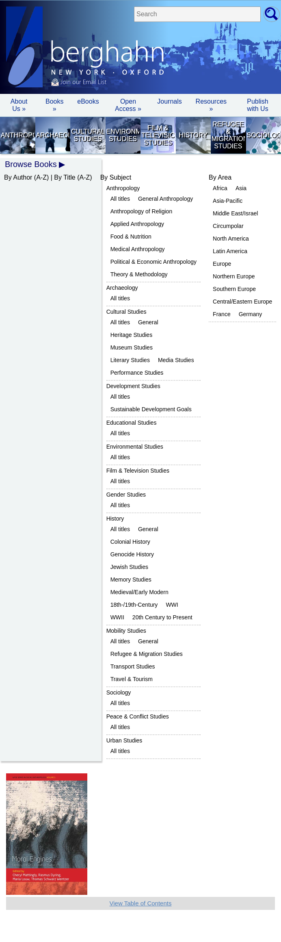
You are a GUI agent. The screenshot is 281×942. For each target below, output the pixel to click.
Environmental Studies (122, 135)
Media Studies (176, 360)
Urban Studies (124, 740)
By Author (18, 177)
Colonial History (130, 541)
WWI (172, 604)
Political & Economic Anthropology (153, 261)
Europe (222, 263)
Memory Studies (130, 579)
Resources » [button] (211, 105)
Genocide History (132, 554)
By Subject (115, 177)
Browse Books (31, 164)
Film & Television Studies (158, 135)
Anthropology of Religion (141, 211)
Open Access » (128, 105)
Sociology (263, 135)
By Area (220, 177)
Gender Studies (126, 494)
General (148, 322)
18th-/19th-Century (134, 604)
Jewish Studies (129, 567)
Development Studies (133, 386)
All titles (120, 198)
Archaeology (52, 135)
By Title (64, 177)
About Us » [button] (19, 105)
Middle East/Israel (235, 213)
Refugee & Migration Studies (228, 135)
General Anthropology (165, 198)
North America (231, 238)
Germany (250, 314)
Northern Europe (234, 276)
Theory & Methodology (139, 274)
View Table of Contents (141, 903)
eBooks (88, 101)
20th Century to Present (162, 617)
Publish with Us (257, 105)
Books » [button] (54, 105)
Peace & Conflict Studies (137, 716)
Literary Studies (130, 360)
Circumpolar (228, 226)
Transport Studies (132, 666)
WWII (117, 617)
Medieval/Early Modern (139, 592)
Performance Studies (137, 372)
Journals (169, 101)
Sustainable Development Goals (151, 409)
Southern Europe (234, 289)
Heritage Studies (131, 335)
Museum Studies (131, 347)
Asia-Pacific (227, 201)
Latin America (230, 251)
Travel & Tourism (131, 679)
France (222, 314)
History (193, 135)
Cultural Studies (87, 135)
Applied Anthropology (137, 224)
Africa (220, 188)
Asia (241, 188)
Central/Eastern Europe (242, 301)
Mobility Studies (126, 630)
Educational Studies (131, 422)
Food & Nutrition (130, 236)
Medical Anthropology (137, 249)
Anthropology (17, 135)
